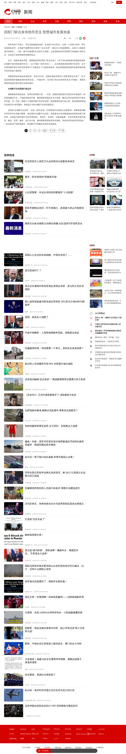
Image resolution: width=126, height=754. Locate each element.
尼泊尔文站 (14, 739)
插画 (47, 2)
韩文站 (14, 734)
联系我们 (48, 747)
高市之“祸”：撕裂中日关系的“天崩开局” (112, 74)
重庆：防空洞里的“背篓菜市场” (41, 177)
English (11, 729)
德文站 (25, 730)
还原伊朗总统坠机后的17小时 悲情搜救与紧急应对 (51, 705)
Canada (67, 738)
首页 (5, 2)
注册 (112, 2)
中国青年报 (31, 38)
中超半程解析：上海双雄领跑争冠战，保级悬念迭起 (52, 332)
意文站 (37, 730)
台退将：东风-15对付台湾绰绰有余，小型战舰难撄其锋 (54, 612)
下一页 (61, 130)
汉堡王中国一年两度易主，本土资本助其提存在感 (112, 292)
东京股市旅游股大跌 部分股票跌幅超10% (108, 366)
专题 (57, 21)
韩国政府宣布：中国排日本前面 (112, 64)
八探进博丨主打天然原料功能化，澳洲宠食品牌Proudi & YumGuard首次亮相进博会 (112, 281)
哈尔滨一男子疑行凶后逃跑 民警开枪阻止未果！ (50, 457)
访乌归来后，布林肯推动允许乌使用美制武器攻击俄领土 (54, 503)
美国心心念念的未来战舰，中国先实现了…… (48, 255)
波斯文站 (59, 739)
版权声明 (68, 747)
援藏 (42, 2)
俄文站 (70, 730)
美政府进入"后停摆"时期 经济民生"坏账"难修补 (112, 116)
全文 (45, 130)
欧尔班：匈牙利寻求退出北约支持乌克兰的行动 (49, 690)
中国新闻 (19, 27)
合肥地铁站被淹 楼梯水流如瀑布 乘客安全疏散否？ (51, 410)
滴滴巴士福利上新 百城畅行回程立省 (113, 251)
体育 (45, 21)
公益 (56, 2)
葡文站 (48, 730)
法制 (65, 2)
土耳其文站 (48, 739)
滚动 (93, 21)
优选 (60, 2)
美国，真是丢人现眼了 (36, 317)
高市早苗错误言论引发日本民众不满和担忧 (108, 347)
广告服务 (37, 747)
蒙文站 (104, 734)
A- (70, 38)
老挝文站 (48, 734)
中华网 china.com (13, 12)
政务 (105, 21)
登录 (119, 2)
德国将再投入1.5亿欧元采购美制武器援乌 (112, 104)
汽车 (28, 2)
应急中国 (79, 2)
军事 (14, 2)
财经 (19, 2)
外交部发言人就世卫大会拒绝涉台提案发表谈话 (49, 161)
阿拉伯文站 (104, 730)
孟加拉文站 (37, 739)
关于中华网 (26, 747)
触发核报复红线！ (34, 534)
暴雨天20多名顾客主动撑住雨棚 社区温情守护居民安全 (53, 223)
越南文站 (37, 734)
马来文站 (25, 734)
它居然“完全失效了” (35, 519)
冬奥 (118, 21)
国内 (8, 21)
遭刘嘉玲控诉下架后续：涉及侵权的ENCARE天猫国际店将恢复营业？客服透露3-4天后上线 (112, 271)
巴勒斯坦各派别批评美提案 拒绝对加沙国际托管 (108, 353)
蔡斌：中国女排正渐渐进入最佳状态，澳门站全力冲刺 (53, 643)
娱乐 (24, 2)
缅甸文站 (92, 734)
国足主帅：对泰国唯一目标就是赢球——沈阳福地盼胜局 (54, 597)
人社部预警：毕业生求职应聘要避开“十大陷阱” (49, 192)
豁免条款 (78, 747)
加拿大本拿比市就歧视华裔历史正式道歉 (112, 84)
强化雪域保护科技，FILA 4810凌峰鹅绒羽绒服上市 (112, 302)
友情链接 (89, 747)
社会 (33, 21)
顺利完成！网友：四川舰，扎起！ (108, 337)
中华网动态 (100, 747)
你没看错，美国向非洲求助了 (40, 674)
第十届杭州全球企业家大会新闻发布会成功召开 (112, 261)
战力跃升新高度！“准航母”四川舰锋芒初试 (108, 360)
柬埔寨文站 (59, 734)
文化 (37, 2)
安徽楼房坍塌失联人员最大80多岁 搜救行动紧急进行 (52, 488)
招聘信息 (58, 747)
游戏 (33, 2)
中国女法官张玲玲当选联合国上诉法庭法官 (108, 325)
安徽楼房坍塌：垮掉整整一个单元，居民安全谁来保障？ (54, 348)
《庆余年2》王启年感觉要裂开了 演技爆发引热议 (50, 395)
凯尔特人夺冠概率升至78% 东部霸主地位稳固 (49, 363)
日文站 (92, 730)
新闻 (10, 2)
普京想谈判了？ (33, 270)
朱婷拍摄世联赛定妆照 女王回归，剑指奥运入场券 (51, 426)
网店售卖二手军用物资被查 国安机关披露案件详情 (108, 332)
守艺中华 (72, 2)
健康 (51, 2)
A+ (65, 38)
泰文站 (70, 734)
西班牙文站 (81, 730)
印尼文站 (81, 734)
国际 (20, 21)
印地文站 (25, 739)
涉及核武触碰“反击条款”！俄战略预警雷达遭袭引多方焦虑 (55, 379)
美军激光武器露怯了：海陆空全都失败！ (46, 581)
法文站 (59, 730)
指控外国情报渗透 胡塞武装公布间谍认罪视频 (113, 94)
